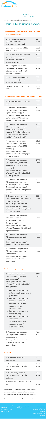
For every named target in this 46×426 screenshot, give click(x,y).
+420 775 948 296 (28, 17)
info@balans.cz (28, 14)
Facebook (42, 415)
